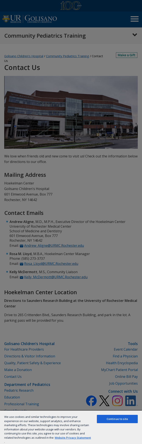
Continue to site (117, 419)
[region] (71, 427)
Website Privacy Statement (73, 438)
